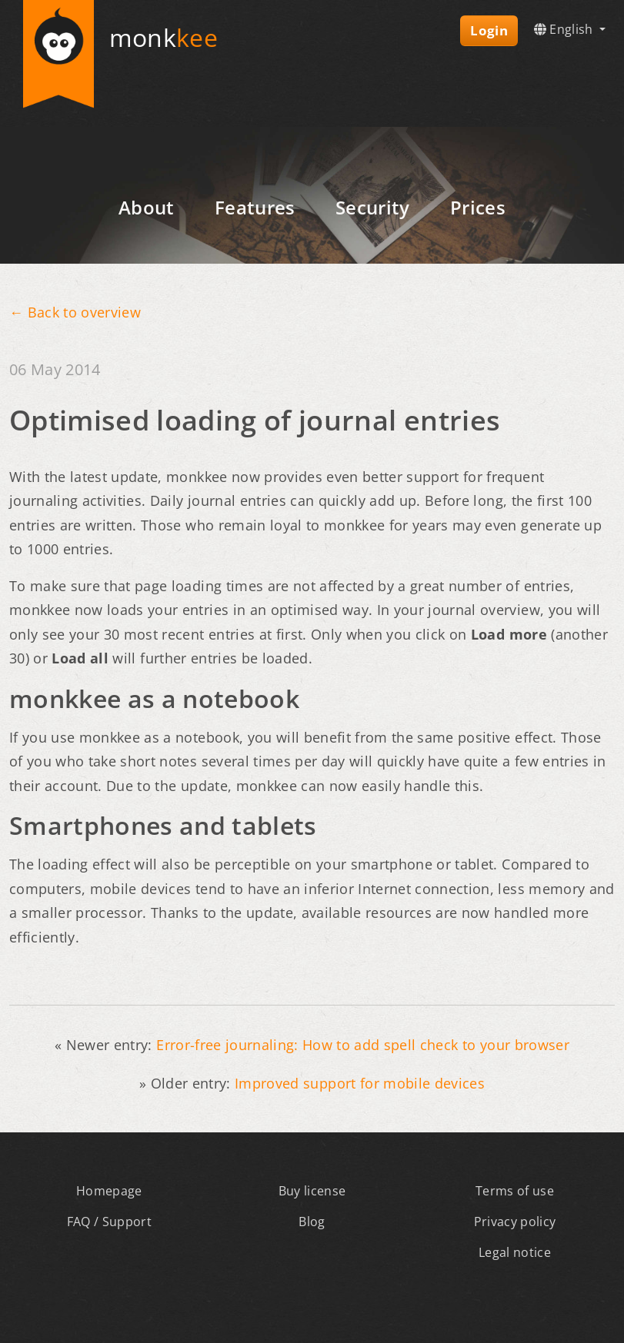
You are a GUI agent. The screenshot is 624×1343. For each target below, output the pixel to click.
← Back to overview (75, 312)
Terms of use (515, 1190)
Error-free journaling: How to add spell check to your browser (362, 1045)
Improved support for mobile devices (360, 1083)
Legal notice (515, 1252)
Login (489, 30)
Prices (478, 207)
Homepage (109, 1190)
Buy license (312, 1190)
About (146, 207)
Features (255, 207)
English (565, 29)
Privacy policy (515, 1221)
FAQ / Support (109, 1221)
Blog (312, 1221)
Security (372, 207)
